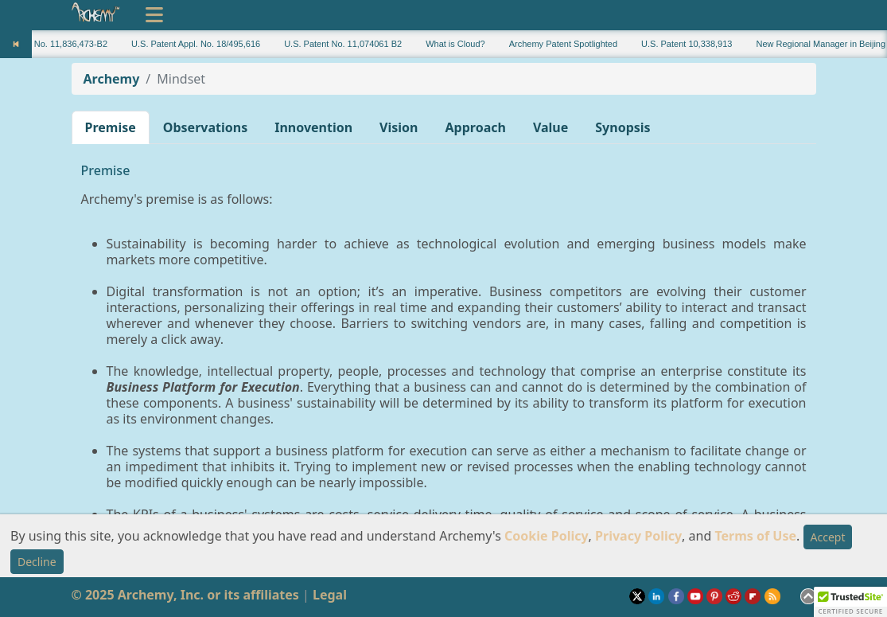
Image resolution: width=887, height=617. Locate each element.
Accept (828, 537)
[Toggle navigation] (154, 15)
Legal (330, 594)
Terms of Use (755, 536)
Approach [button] (475, 127)
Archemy (112, 79)
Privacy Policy (638, 536)
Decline (37, 561)
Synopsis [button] (622, 127)
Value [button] (550, 127)
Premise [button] (110, 127)
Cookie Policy (546, 536)
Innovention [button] (313, 127)
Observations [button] (205, 127)
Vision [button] (398, 127)
